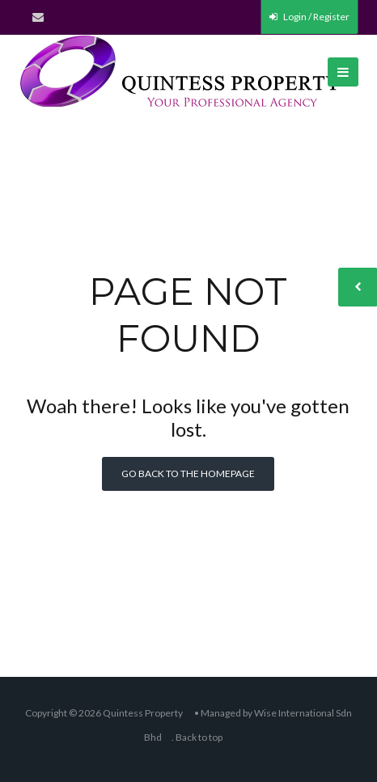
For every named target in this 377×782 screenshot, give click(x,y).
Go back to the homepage (188, 473)
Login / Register (309, 17)
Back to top (199, 737)
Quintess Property (143, 713)
